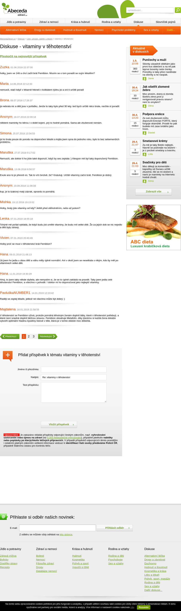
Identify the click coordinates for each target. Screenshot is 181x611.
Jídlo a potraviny (16, 22)
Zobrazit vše (153, 191)
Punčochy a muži (154, 59)
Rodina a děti (116, 555)
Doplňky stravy (8, 563)
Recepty (5, 567)
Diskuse (138, 22)
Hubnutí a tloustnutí (74, 29)
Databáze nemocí (46, 571)
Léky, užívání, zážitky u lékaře (39, 39)
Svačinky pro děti (155, 162)
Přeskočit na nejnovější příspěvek (23, 56)
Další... (171, 29)
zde (132, 607)
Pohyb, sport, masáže (157, 578)
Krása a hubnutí (80, 22)
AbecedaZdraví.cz (8, 39)
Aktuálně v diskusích (141, 50)
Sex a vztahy (151, 29)
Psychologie (115, 559)
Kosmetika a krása (155, 571)
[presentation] (68, 411)
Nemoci (99, 29)
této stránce (66, 534)
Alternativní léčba (16, 29)
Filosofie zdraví (45, 563)
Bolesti (40, 555)
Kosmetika (78, 559)
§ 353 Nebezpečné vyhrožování (64, 437)
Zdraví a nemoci (48, 22)
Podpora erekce (153, 114)
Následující (45, 336)
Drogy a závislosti (44, 29)
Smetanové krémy (155, 140)
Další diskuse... (153, 590)
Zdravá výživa (8, 555)
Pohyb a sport (80, 563)
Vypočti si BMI (80, 567)
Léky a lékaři (151, 574)
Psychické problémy (123, 29)
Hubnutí (76, 555)
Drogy (39, 567)
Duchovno (150, 563)
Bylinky (4, 559)
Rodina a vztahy (111, 22)
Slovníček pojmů (165, 22)
